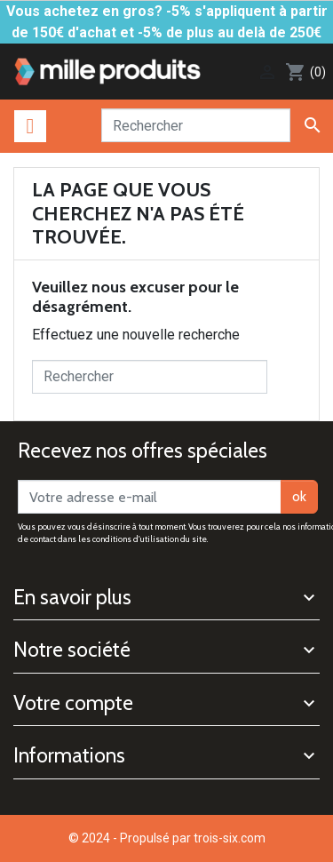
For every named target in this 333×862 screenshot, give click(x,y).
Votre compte (73, 702)
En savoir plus (72, 597)
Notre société (72, 649)
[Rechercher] (195, 125)
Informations (69, 755)
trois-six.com (230, 838)
